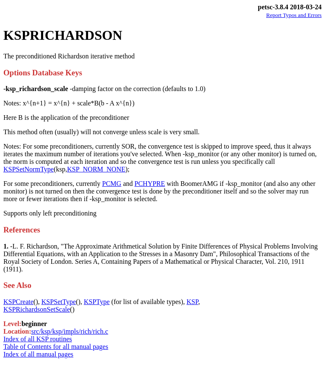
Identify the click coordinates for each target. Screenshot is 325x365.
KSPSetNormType (28, 169)
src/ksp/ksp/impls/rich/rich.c (69, 331)
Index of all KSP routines (37, 339)
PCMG (111, 183)
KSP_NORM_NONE (96, 169)
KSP (192, 301)
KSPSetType (58, 301)
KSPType (97, 301)
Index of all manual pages (38, 354)
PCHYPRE (150, 183)
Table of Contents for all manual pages (55, 346)
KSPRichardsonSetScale (36, 309)
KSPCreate (18, 301)
